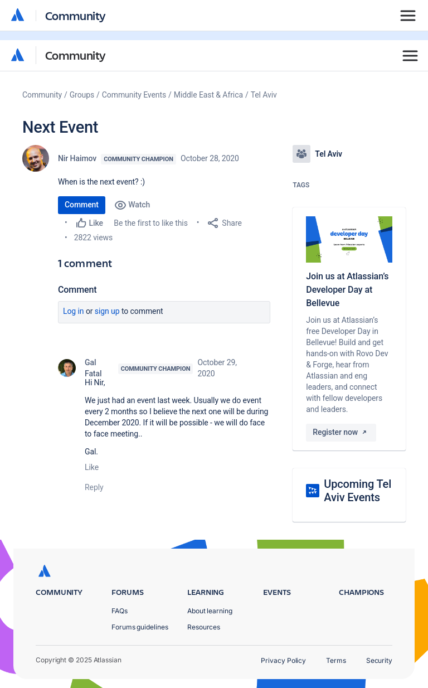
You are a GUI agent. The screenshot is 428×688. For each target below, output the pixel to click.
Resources (203, 627)
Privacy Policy (283, 660)
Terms (336, 660)
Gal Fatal (93, 368)
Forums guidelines (139, 627)
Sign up (107, 311)
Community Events (134, 94)
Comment (82, 204)
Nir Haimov (77, 158)
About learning (209, 611)
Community (75, 55)
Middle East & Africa (208, 94)
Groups (82, 94)
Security (379, 660)
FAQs (119, 611)
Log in (73, 311)
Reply (94, 487)
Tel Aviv (264, 94)
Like (92, 467)
